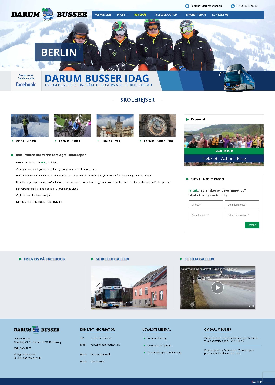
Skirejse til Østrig (156, 338)
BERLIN (59, 52)
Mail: (83, 344)
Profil (121, 14)
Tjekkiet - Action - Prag (158, 140)
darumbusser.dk (32, 358)
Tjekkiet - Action (69, 140)
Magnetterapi (196, 14)
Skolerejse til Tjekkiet (159, 345)
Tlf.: (82, 338)
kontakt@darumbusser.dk (105, 344)
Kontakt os (220, 14)
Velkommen (103, 14)
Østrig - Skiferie (26, 140)
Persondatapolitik (100, 354)
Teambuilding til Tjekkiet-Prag (164, 352)
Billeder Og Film (166, 14)
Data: (83, 354)
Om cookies (97, 361)
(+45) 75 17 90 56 (101, 338)
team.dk (256, 381)
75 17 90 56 (237, 341)
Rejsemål (140, 14)
